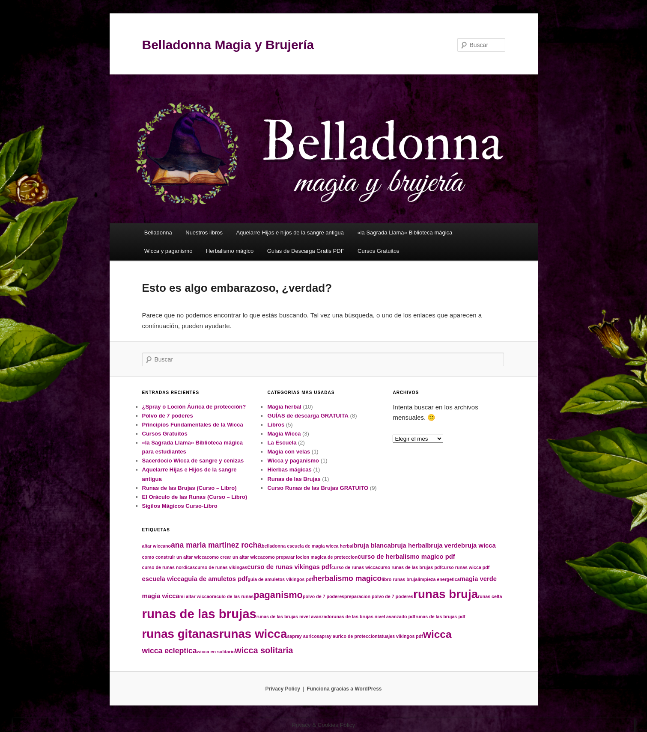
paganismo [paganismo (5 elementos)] (278, 595)
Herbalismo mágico (229, 251)
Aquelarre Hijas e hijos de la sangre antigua (290, 232)
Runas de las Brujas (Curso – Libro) (189, 488)
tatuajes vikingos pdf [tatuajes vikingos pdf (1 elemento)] (400, 636)
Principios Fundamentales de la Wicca (192, 424)
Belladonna (158, 232)
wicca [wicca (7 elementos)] (437, 634)
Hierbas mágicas (289, 469)
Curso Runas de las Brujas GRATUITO (317, 488)
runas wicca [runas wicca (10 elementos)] (253, 633)
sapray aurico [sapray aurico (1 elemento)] (301, 636)
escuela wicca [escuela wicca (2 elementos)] (163, 578)
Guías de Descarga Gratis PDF (305, 251)
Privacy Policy (282, 689)
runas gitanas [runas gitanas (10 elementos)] (180, 633)
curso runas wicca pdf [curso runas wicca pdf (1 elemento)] (465, 567)
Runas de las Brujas (293, 479)
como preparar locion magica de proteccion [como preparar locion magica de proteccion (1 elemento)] (309, 557)
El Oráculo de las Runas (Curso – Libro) (194, 497)
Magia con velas (288, 451)
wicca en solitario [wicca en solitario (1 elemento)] (216, 651)
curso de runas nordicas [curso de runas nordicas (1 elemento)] (168, 567)
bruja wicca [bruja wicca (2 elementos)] (478, 545)
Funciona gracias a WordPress (344, 689)
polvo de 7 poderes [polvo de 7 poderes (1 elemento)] (323, 596)
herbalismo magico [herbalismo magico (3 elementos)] (347, 578)
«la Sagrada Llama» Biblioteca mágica (404, 232)
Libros (275, 424)
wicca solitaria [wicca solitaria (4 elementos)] (264, 650)
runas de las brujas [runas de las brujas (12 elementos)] (199, 614)
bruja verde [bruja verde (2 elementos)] (444, 545)
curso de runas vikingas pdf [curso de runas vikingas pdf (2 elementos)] (289, 566)
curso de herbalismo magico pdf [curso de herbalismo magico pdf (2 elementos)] (406, 556)
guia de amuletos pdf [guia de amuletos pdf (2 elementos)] (215, 578)
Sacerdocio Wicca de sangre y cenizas (193, 460)
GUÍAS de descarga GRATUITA (308, 415)
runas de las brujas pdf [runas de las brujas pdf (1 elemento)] (440, 616)
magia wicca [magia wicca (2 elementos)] (160, 596)
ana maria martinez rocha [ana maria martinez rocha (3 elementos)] (216, 545)
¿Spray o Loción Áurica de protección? (194, 406)
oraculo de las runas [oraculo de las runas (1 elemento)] (231, 596)
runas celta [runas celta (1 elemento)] (490, 596)
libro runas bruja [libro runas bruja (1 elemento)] (399, 579)
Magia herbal (284, 406)
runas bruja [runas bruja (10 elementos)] (445, 594)
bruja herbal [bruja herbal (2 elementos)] (409, 545)
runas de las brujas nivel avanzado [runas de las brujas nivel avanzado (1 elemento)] (294, 616)
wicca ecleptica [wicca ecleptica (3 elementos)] (169, 650)
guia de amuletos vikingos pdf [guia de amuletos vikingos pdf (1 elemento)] (280, 579)
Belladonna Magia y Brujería (228, 45)
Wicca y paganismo (168, 251)
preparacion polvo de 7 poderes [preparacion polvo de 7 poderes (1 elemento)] (378, 596)
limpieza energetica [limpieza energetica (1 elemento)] (438, 579)
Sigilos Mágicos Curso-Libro (180, 506)
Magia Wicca (284, 433)
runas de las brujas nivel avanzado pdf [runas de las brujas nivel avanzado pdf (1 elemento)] (373, 616)
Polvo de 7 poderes (167, 415)
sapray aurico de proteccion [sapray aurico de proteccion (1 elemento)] (347, 636)
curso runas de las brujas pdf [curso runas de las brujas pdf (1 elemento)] (409, 567)
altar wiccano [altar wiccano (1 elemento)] (156, 545)
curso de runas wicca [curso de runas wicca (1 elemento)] (354, 567)
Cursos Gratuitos (379, 251)
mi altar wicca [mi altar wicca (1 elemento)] (194, 596)
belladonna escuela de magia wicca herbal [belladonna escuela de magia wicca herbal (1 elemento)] (307, 545)
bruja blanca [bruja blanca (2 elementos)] (372, 545)
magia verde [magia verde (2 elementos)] (478, 578)
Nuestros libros (204, 232)
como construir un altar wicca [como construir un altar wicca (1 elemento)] (174, 557)
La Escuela (281, 442)
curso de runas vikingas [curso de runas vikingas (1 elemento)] (221, 567)
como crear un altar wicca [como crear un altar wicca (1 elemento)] (235, 557)
